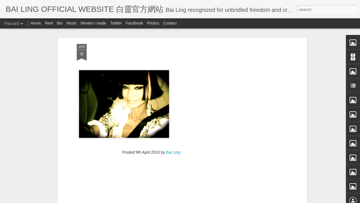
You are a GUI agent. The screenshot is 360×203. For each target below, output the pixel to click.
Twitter (116, 23)
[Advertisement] (151, 113)
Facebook (134, 23)
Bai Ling (173, 76)
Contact (170, 23)
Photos (153, 23)
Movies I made (93, 23)
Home (35, 23)
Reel (49, 23)
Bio (59, 23)
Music (71, 23)
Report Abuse (231, 199)
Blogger (215, 199)
